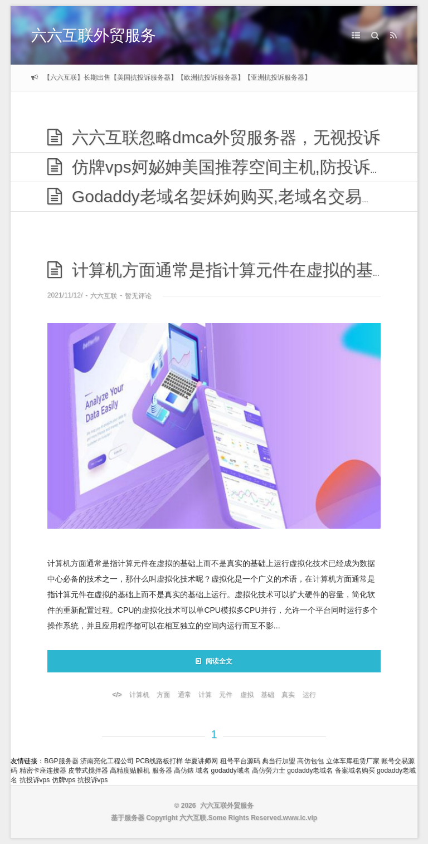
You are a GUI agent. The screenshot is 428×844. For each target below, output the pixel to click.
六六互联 (103, 296)
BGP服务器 (61, 761)
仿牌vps (64, 780)
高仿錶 (184, 770)
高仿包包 (310, 761)
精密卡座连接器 (43, 770)
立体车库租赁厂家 (353, 761)
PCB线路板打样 (159, 761)
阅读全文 (214, 661)
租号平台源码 (240, 761)
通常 (184, 695)
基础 (267, 695)
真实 (288, 695)
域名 (202, 770)
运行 (309, 695)
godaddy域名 (230, 770)
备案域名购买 (355, 770)
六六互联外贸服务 (93, 35)
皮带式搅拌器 (88, 770)
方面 (163, 695)
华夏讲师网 (201, 761)
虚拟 (247, 695)
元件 (225, 695)
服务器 (162, 770)
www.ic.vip (300, 818)
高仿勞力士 (268, 770)
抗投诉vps (35, 780)
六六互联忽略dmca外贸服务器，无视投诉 (213, 137)
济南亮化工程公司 (107, 761)
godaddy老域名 (310, 770)
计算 (205, 695)
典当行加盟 (278, 761)
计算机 (139, 695)
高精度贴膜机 (130, 770)
